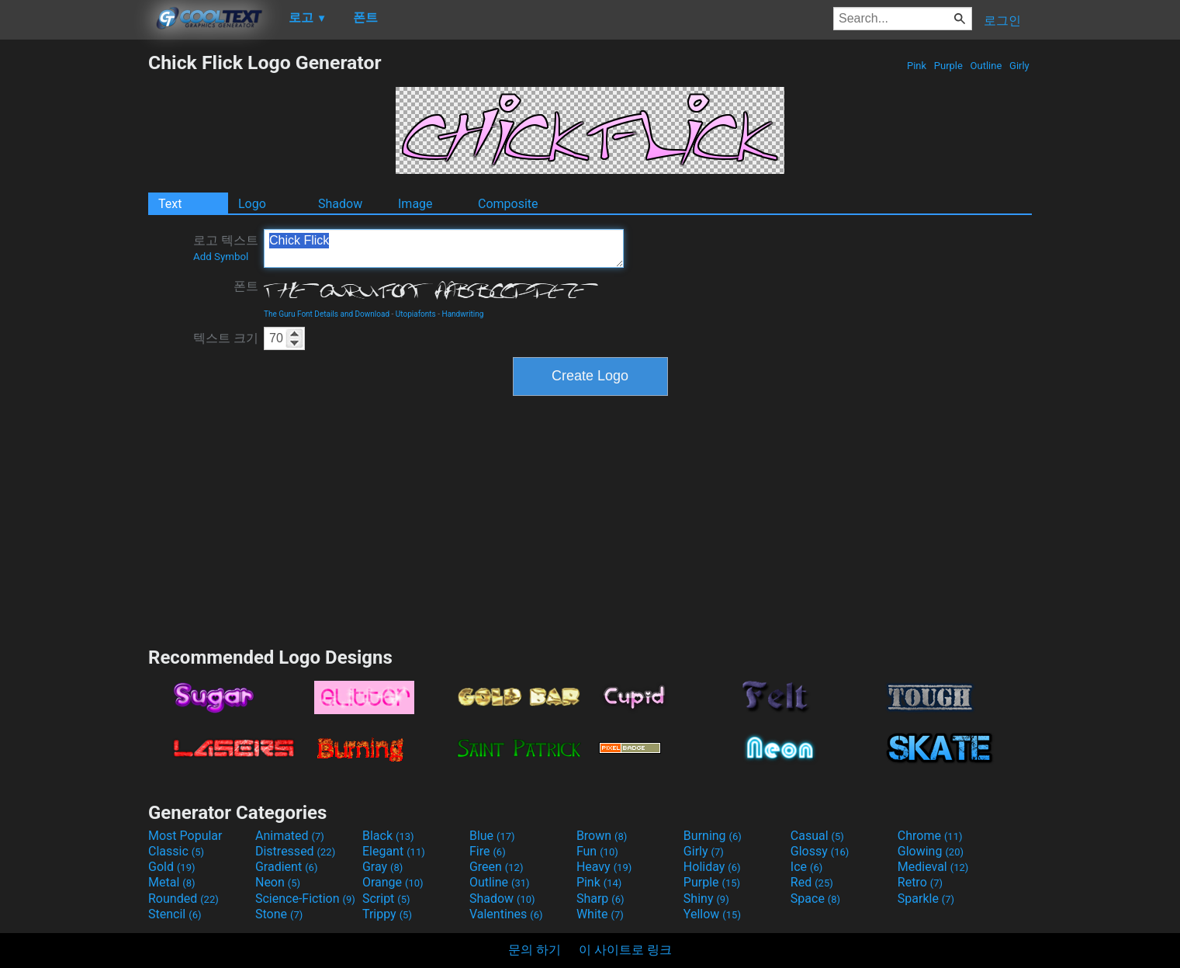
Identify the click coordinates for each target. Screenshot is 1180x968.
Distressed (295, 851)
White (600, 914)
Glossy (820, 851)
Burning (712, 835)
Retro (920, 882)
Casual (817, 835)
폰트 (246, 286)
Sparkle (926, 898)
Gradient (286, 866)
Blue (492, 835)
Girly (1019, 65)
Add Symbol (220, 256)
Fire (487, 851)
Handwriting (463, 314)
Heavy (604, 866)
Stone (279, 914)
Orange (393, 882)
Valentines (506, 914)
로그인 (1002, 20)
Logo (252, 203)
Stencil (174, 914)
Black (388, 835)
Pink (917, 65)
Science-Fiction (305, 898)
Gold (172, 866)
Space (815, 898)
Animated (289, 835)
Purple (949, 65)
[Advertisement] (74, 284)
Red (812, 882)
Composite (508, 203)
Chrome (930, 835)
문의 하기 (534, 949)
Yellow (712, 914)
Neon (277, 882)
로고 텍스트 (225, 247)
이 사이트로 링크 (625, 949)
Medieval (933, 866)
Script (386, 898)
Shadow (340, 203)
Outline (985, 65)
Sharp (600, 898)
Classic (176, 851)
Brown (601, 835)
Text (170, 203)
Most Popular (185, 835)
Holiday (712, 866)
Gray (382, 866)
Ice (806, 866)
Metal (172, 882)
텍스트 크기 (225, 338)
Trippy (387, 914)
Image (415, 203)
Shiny (706, 898)
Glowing (931, 851)
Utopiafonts (416, 314)
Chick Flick (444, 248)
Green (496, 866)
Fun (597, 851)
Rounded (183, 898)
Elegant (393, 851)
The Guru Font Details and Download (326, 314)
